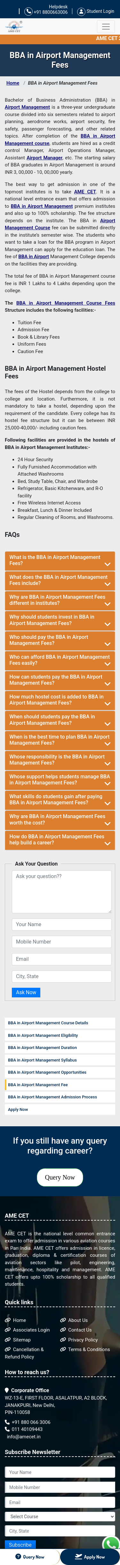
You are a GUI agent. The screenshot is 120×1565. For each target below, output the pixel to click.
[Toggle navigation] (106, 26)
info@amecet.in (23, 1437)
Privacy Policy (79, 1340)
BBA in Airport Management (42, 206)
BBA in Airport (33, 256)
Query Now (60, 1177)
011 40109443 (24, 1429)
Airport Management (27, 107)
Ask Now (26, 992)
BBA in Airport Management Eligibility (43, 1035)
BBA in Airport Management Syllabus (42, 1060)
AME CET (85, 192)
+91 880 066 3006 (28, 1422)
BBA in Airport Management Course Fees (65, 303)
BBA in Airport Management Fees (63, 83)
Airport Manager (44, 158)
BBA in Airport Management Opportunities (47, 1072)
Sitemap (18, 1340)
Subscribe (20, 1545)
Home (12, 83)
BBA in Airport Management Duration (42, 1047)
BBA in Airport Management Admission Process (52, 1097)
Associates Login (27, 1330)
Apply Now (18, 1109)
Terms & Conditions (85, 1349)
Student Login (95, 11)
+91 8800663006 (46, 12)
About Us (74, 1320)
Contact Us (76, 1330)
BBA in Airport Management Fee (38, 1084)
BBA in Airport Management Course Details (48, 1022)
